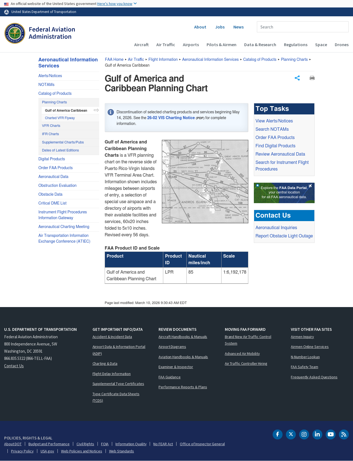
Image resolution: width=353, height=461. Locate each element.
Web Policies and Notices (81, 451)
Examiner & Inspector (176, 366)
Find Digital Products (275, 146)
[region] (176, 264)
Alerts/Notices (50, 76)
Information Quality (130, 444)
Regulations (295, 44)
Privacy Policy (22, 451)
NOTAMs (46, 85)
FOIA (105, 444)
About (200, 27)
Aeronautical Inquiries (276, 228)
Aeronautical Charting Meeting (63, 227)
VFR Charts (51, 126)
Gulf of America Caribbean (66, 110)
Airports (191, 44)
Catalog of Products (259, 60)
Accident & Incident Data (112, 336)
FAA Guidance (170, 376)
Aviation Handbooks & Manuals (183, 356)
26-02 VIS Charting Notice (171, 118)
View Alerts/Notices (274, 121)
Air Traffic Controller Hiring (246, 363)
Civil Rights (85, 444)
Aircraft (141, 44)
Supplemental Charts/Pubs (63, 142)
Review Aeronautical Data (280, 154)
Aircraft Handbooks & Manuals (183, 336)
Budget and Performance (49, 444)
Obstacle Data (50, 195)
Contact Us (14, 365)
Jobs (220, 27)
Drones (342, 44)
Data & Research (260, 44)
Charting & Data (105, 363)
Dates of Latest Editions (60, 150)
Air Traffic (165, 44)
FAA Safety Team (304, 366)
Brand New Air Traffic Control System (248, 340)
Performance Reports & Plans (183, 386)
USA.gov (47, 451)
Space (321, 44)
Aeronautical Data (53, 177)
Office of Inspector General (202, 444)
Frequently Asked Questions (314, 376)
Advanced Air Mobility (242, 353)
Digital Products (51, 159)
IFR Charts (50, 134)
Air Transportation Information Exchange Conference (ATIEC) (64, 238)
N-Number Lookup (305, 356)
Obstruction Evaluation (57, 186)
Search (272, 129)
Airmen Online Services (310, 346)
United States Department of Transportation (43, 11)
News (238, 27)
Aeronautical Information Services (210, 60)
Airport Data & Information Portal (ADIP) (119, 350)
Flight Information (163, 60)
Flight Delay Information (112, 373)
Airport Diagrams (172, 346)
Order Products (275, 137)
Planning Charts (294, 60)
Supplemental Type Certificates (118, 383)
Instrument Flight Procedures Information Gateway (62, 215)
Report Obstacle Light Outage (284, 236)
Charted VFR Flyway (60, 118)
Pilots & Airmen (221, 44)
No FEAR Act (163, 444)
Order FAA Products (55, 168)
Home (114, 60)
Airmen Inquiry (302, 336)
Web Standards (121, 451)
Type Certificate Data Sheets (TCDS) (116, 397)
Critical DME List (52, 203)
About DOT (13, 444)
